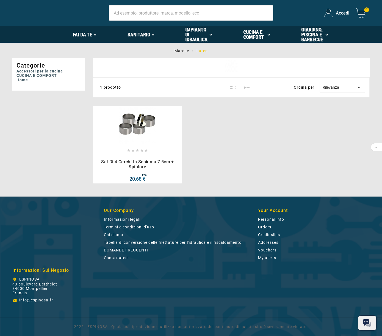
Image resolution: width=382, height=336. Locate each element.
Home (22, 80)
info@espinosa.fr (36, 300)
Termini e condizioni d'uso (129, 227)
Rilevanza (342, 87)
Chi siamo (113, 235)
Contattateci (116, 258)
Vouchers (267, 250)
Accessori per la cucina (39, 71)
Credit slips (269, 235)
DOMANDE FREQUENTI (126, 250)
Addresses (268, 242)
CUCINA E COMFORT (36, 75)
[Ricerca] (190, 13)
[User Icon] (336, 13)
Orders (264, 227)
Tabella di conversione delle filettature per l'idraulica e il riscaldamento (173, 242)
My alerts (267, 258)
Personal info (271, 219)
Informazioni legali (122, 219)
